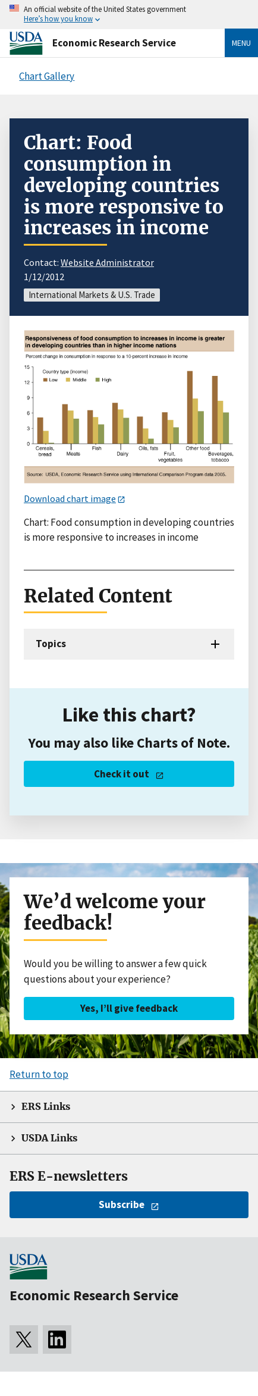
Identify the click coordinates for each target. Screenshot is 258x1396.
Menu (241, 42)
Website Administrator (107, 262)
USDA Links (49, 1138)
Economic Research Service (114, 42)
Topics (51, 643)
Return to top (39, 1074)
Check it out (121, 773)
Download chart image (70, 498)
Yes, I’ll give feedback (129, 1008)
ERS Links (45, 1106)
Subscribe (121, 1204)
